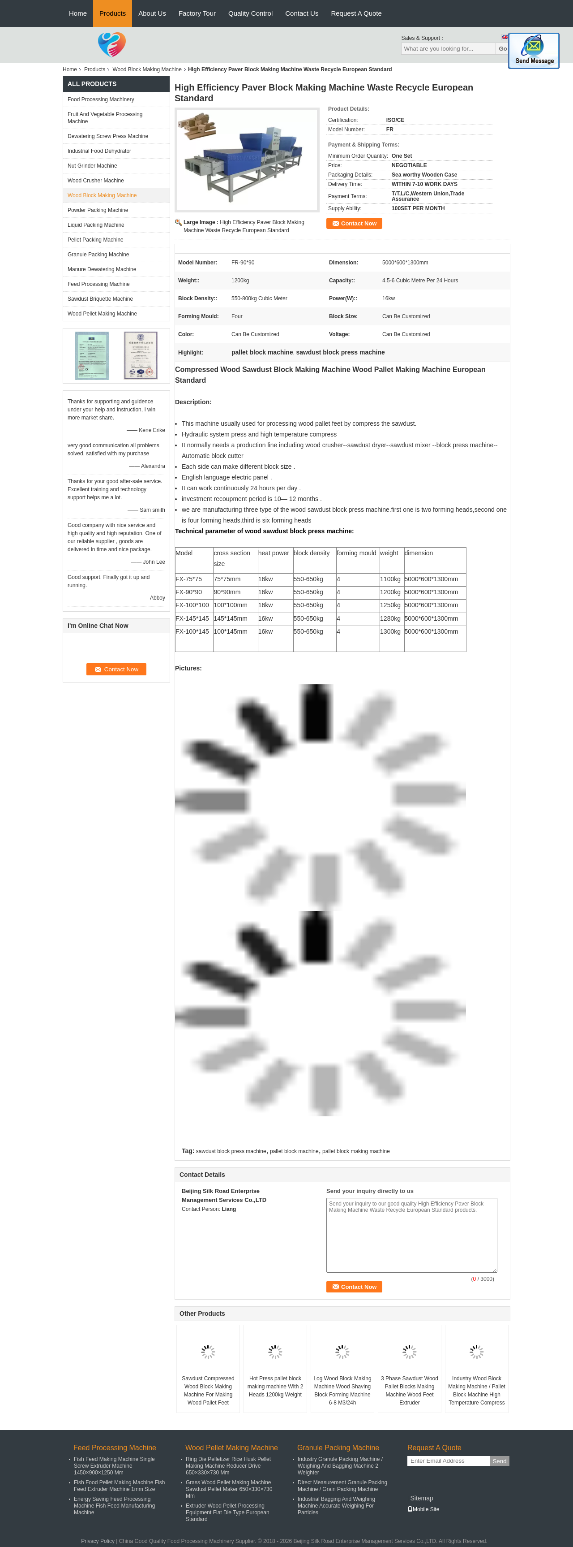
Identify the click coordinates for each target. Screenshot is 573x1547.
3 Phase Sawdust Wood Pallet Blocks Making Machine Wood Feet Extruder (409, 1390)
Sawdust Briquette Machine (100, 299)
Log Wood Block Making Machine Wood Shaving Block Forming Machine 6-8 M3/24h (342, 1390)
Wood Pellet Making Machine (102, 314)
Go (503, 48)
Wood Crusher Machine (96, 180)
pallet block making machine (356, 1151)
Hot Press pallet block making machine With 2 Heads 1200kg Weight (276, 1386)
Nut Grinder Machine (92, 166)
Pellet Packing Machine (96, 240)
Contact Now (358, 223)
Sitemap (421, 1498)
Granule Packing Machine (98, 254)
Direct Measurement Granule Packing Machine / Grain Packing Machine (342, 1485)
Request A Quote (356, 13)
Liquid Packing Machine (96, 225)
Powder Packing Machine (98, 210)
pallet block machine (294, 1151)
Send (499, 1461)
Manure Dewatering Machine (102, 269)
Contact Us (301, 13)
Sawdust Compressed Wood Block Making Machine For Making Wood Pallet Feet (208, 1390)
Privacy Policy (98, 1541)
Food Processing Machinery (101, 99)
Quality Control (250, 13)
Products (112, 13)
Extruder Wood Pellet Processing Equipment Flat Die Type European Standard (227, 1512)
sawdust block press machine (231, 1151)
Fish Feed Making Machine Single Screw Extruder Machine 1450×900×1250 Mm (114, 1466)
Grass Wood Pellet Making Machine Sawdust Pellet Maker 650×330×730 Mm (229, 1489)
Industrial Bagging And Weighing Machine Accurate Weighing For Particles (336, 1506)
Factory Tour (197, 13)
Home (78, 13)
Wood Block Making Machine (147, 69)
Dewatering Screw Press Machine (108, 136)
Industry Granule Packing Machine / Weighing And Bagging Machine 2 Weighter (340, 1466)
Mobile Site (423, 1509)
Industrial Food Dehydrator (99, 151)
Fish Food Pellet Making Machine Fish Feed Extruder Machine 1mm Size (119, 1485)
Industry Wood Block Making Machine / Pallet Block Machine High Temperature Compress (476, 1390)
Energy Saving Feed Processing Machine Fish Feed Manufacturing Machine (114, 1506)
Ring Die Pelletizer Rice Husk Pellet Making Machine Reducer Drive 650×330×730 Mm (228, 1466)
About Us (152, 13)
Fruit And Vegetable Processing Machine (105, 118)
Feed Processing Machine (99, 284)
